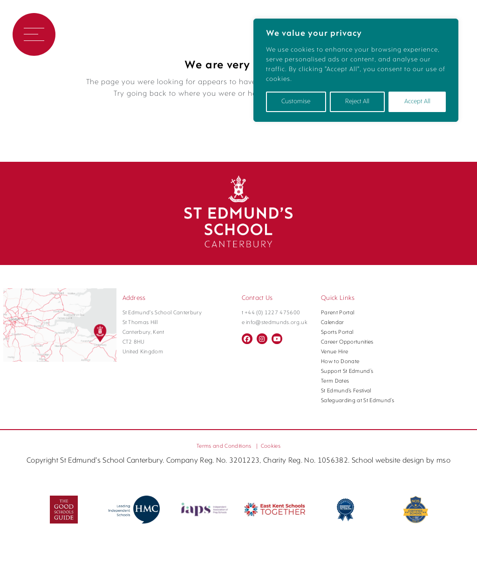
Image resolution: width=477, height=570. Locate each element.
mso (443, 460)
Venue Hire (334, 352)
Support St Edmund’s (347, 372)
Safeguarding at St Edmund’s (357, 401)
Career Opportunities (347, 342)
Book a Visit (91, 34)
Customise (295, 101)
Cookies (270, 446)
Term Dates (335, 381)
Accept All (417, 101)
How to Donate (340, 362)
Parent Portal (337, 313)
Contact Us (156, 34)
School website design (388, 460)
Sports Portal (337, 333)
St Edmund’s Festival (346, 391)
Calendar (332, 323)
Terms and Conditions (224, 446)
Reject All (357, 101)
